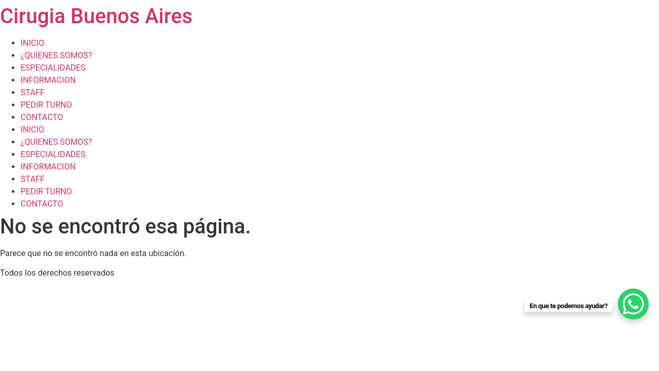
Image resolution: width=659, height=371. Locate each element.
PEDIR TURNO (46, 105)
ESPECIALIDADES (53, 68)
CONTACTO (42, 117)
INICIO (32, 43)
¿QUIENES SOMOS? (56, 55)
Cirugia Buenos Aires (96, 16)
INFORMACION (48, 80)
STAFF (33, 92)
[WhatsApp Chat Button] (633, 304)
